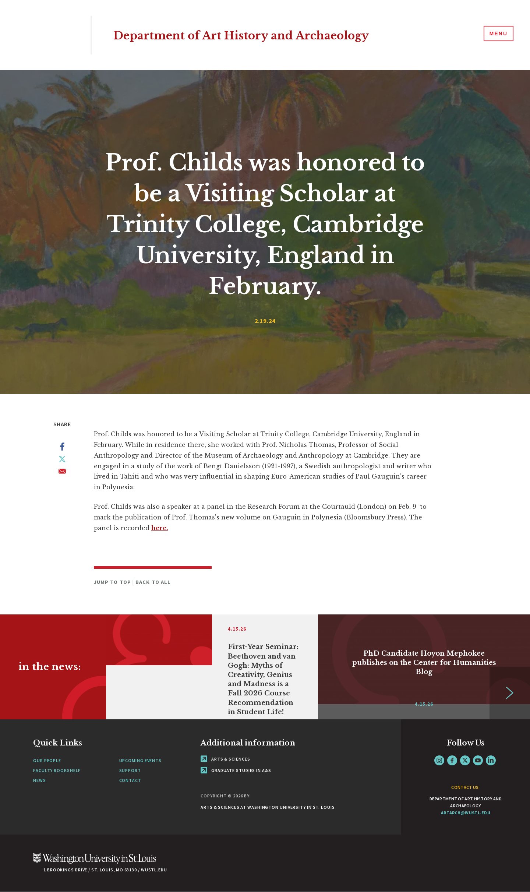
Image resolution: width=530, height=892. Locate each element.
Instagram (439, 760)
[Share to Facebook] (62, 448)
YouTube (478, 760)
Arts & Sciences (225, 759)
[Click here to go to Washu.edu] (94, 862)
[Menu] (496, 34)
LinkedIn (491, 760)
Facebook (452, 760)
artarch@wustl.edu (465, 812)
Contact (130, 780)
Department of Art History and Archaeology (262, 35)
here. (159, 528)
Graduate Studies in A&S (236, 770)
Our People (47, 760)
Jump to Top (113, 582)
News (39, 780)
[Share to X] (62, 460)
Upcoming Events (140, 760)
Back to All (153, 582)
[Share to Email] (62, 472)
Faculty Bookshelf (57, 770)
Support (130, 770)
